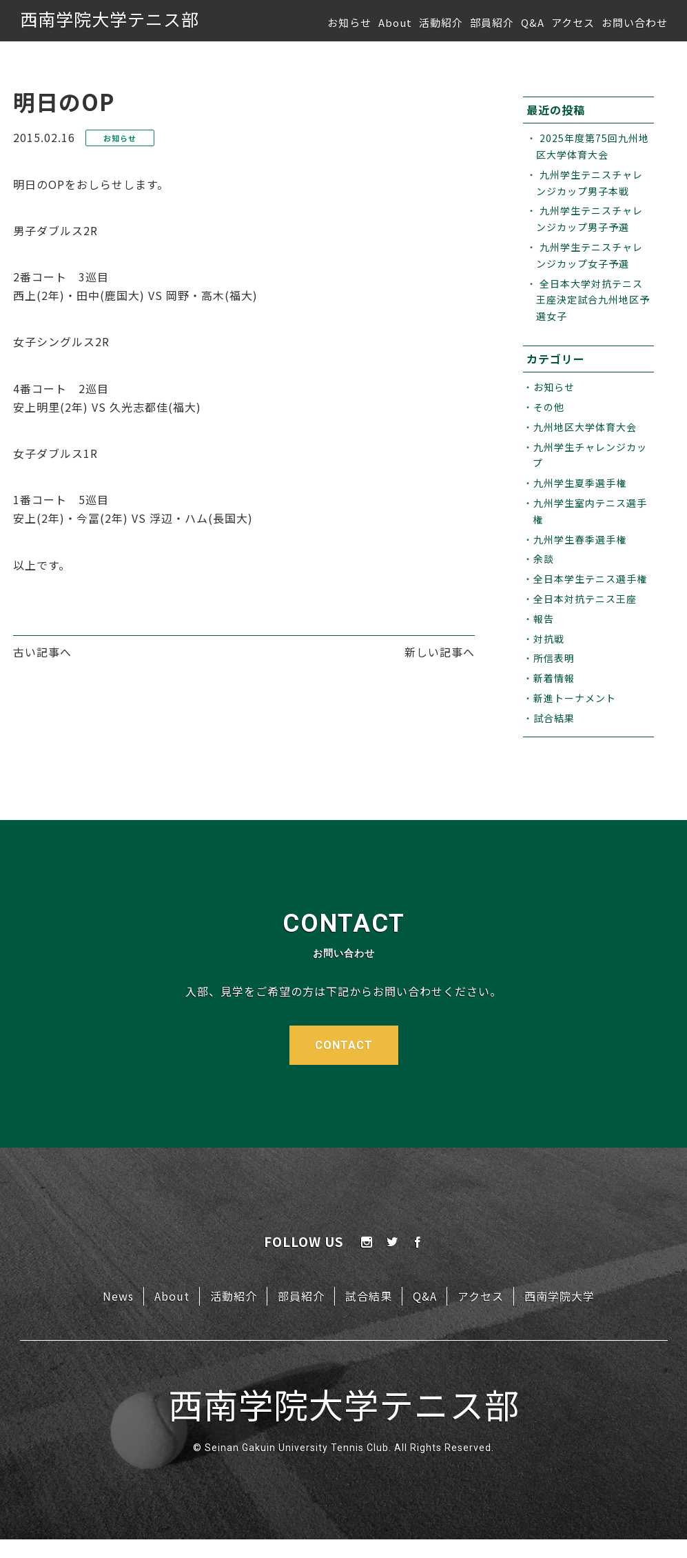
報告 (543, 619)
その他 (548, 407)
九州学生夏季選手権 (579, 483)
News (118, 1296)
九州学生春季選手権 (579, 539)
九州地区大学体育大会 (585, 427)
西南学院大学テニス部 (109, 18)
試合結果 (554, 718)
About (395, 22)
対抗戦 (548, 639)
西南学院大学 (559, 1296)
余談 (543, 559)
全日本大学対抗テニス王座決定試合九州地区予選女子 (593, 300)
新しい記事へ (439, 651)
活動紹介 (441, 22)
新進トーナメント (574, 698)
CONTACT (344, 1045)
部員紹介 (492, 22)
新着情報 (554, 678)
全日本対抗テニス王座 (585, 599)
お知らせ (349, 22)
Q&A (532, 22)
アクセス (573, 22)
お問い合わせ (635, 22)
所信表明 (554, 658)
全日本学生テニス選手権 (590, 579)
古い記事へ (42, 651)
